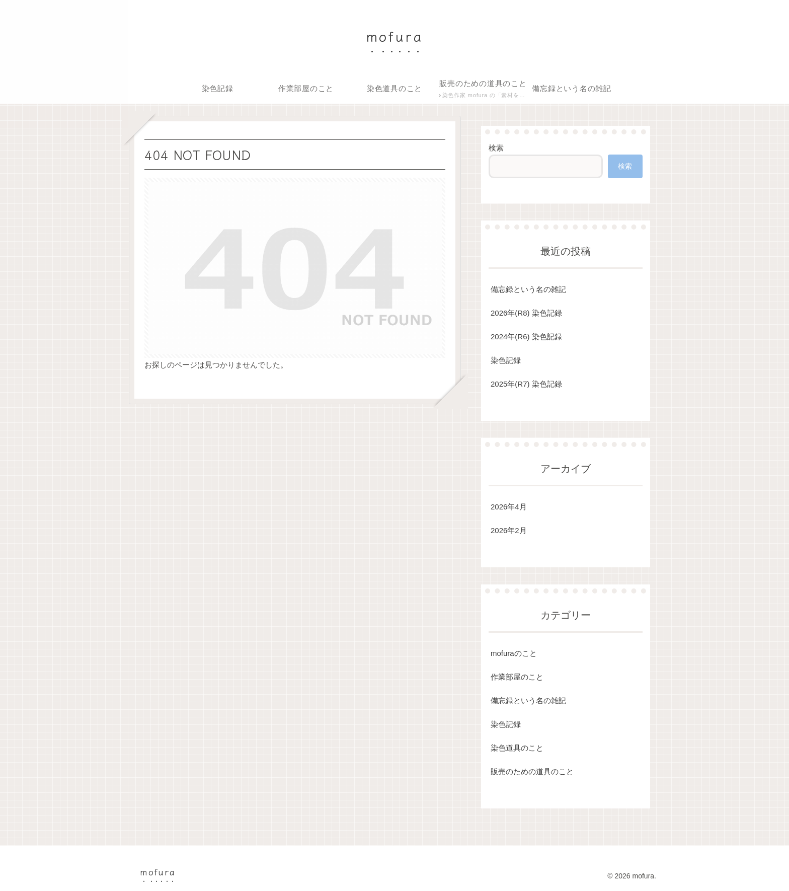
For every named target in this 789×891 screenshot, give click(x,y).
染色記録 (506, 360)
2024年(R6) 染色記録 (526, 336)
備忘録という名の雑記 (528, 289)
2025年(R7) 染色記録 (526, 384)
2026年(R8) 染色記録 (526, 313)
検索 (496, 147)
